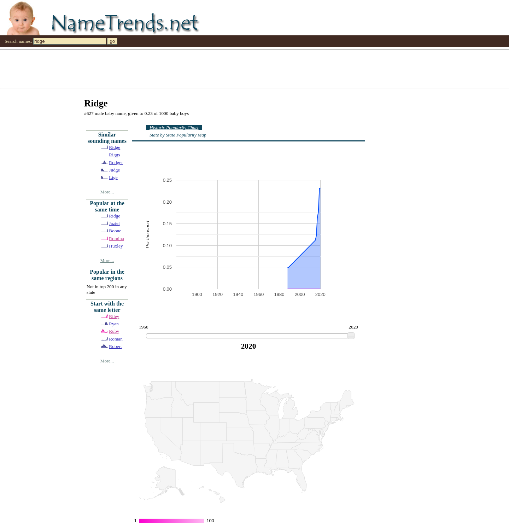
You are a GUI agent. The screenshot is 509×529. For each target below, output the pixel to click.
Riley (114, 316)
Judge (114, 170)
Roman (116, 339)
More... (107, 191)
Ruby (114, 331)
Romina (116, 238)
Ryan (114, 323)
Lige (113, 177)
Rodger (116, 162)
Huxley (116, 246)
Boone (115, 230)
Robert (115, 346)
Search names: (18, 41)
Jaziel (114, 223)
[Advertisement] (212, 68)
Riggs (114, 154)
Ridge (114, 147)
